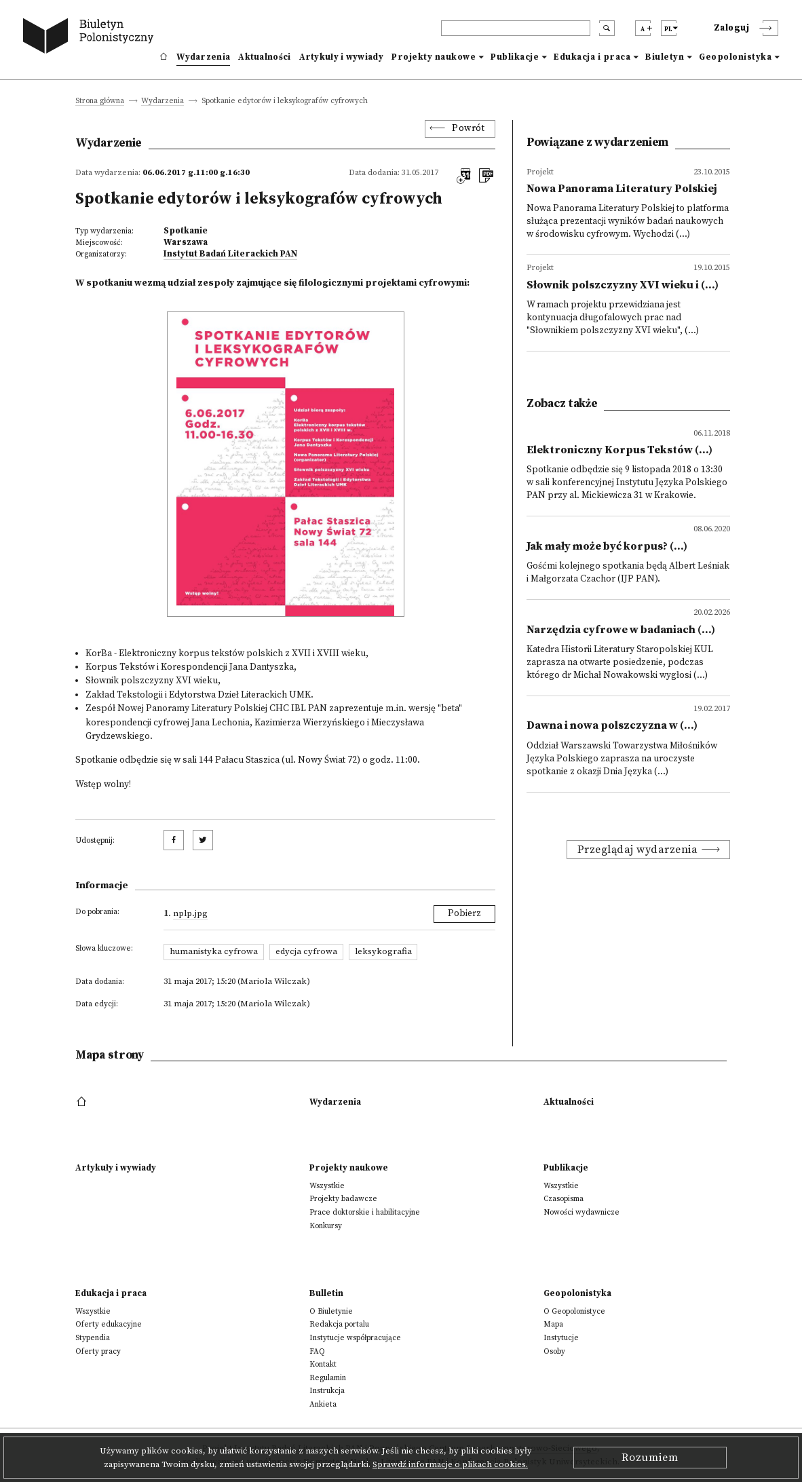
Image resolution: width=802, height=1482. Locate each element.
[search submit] (607, 28)
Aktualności (264, 57)
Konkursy (325, 1226)
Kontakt (323, 1364)
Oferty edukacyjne (108, 1324)
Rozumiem (650, 1457)
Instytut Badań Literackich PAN (230, 253)
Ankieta (323, 1404)
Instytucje (561, 1338)
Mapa (553, 1324)
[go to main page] (91, 37)
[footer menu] (83, 1102)
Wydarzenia (203, 57)
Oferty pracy (98, 1351)
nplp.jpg (190, 913)
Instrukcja (327, 1391)
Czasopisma (563, 1199)
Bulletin (326, 1293)
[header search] (515, 28)
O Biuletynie (331, 1311)
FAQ (317, 1351)
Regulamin (327, 1378)
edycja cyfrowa (306, 951)
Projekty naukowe (434, 57)
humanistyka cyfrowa (214, 951)
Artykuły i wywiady (341, 57)
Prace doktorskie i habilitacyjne (364, 1212)
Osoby (554, 1351)
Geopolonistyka (735, 57)
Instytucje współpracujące (355, 1338)
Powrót (468, 128)
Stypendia (92, 1338)
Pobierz (464, 913)
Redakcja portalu (339, 1324)
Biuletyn (664, 57)
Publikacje (515, 57)
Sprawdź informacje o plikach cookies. (450, 1464)
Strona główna (99, 101)
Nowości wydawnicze (581, 1212)
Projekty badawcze (343, 1199)
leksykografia (383, 951)
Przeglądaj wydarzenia (637, 849)
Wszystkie (327, 1186)
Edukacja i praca (592, 57)
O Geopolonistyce (574, 1311)
